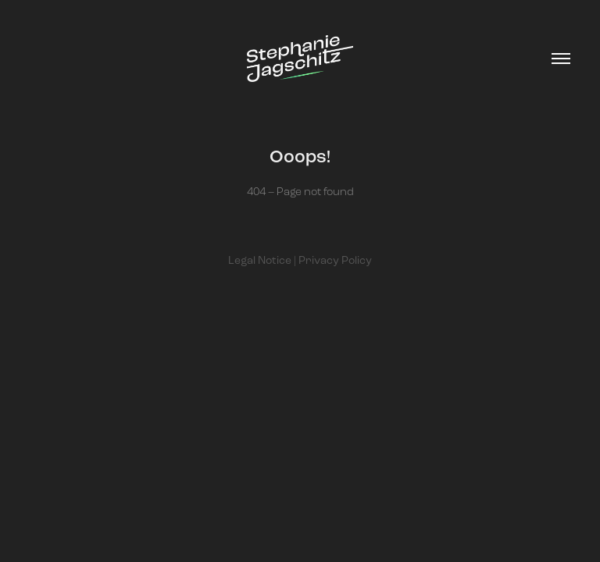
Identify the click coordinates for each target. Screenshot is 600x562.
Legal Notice (259, 260)
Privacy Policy (335, 260)
